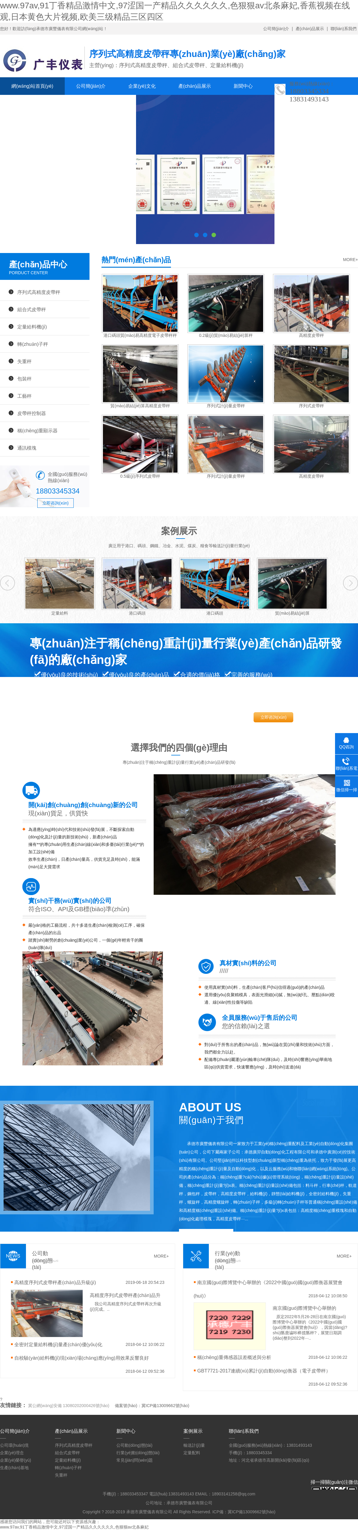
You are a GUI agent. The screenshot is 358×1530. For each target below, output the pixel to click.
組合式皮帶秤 (31, 309)
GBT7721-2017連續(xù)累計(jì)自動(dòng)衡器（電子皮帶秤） (263, 1370)
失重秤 (24, 361)
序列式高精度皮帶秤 (38, 292)
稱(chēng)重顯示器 (37, 430)
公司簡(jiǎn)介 (276, 28)
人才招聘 (62, 103)
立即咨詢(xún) (55, 503)
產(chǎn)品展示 (310, 28)
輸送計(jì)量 (194, 1445)
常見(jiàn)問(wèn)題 (134, 1460)
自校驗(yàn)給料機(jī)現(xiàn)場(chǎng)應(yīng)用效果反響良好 (81, 1358)
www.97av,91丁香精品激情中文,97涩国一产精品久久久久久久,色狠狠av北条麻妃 (74, 1527)
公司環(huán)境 (14, 1445)
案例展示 (20, 103)
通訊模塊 (26, 448)
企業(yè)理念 (12, 1452)
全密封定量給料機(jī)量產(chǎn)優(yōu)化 (58, 1344)
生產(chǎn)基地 (14, 1467)
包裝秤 (24, 378)
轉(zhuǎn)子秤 (32, 344)
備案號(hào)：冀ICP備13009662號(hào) (152, 1405)
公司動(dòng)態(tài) (134, 1445)
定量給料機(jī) (32, 326)
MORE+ (350, 259)
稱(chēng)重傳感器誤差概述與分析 (234, 1357)
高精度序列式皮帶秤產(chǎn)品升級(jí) (55, 1282)
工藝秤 (24, 396)
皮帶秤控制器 (31, 413)
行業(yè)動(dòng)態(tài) (138, 1452)
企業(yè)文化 (142, 86)
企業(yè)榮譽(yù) (15, 1460)
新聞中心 (243, 86)
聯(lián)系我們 (344, 28)
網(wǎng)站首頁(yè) (32, 86)
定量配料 (191, 1452)
